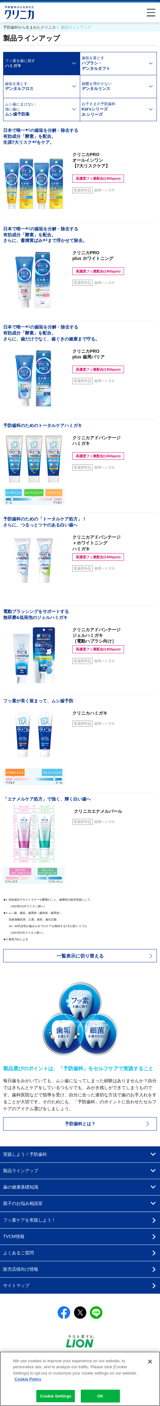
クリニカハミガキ (89, 713)
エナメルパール (97, 811)
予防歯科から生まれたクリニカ (19, 12)
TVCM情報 (13, 1236)
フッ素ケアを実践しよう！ (29, 1220)
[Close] (150, 1365)
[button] (80, 955)
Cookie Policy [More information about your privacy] (28, 1383)
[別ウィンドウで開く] (80, 1345)
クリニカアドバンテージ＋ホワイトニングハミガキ (98, 548)
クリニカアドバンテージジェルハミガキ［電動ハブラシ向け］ (98, 640)
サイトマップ (16, 1285)
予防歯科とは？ (80, 1123)
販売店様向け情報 (20, 1269)
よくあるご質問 (18, 1252)
